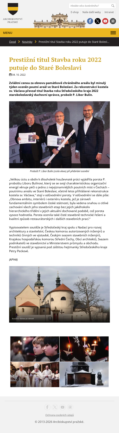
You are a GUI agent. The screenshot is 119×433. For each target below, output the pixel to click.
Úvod (12, 42)
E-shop (75, 12)
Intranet (109, 12)
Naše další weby (91, 12)
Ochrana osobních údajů (59, 415)
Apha (12, 13)
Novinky (27, 42)
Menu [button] (59, 33)
